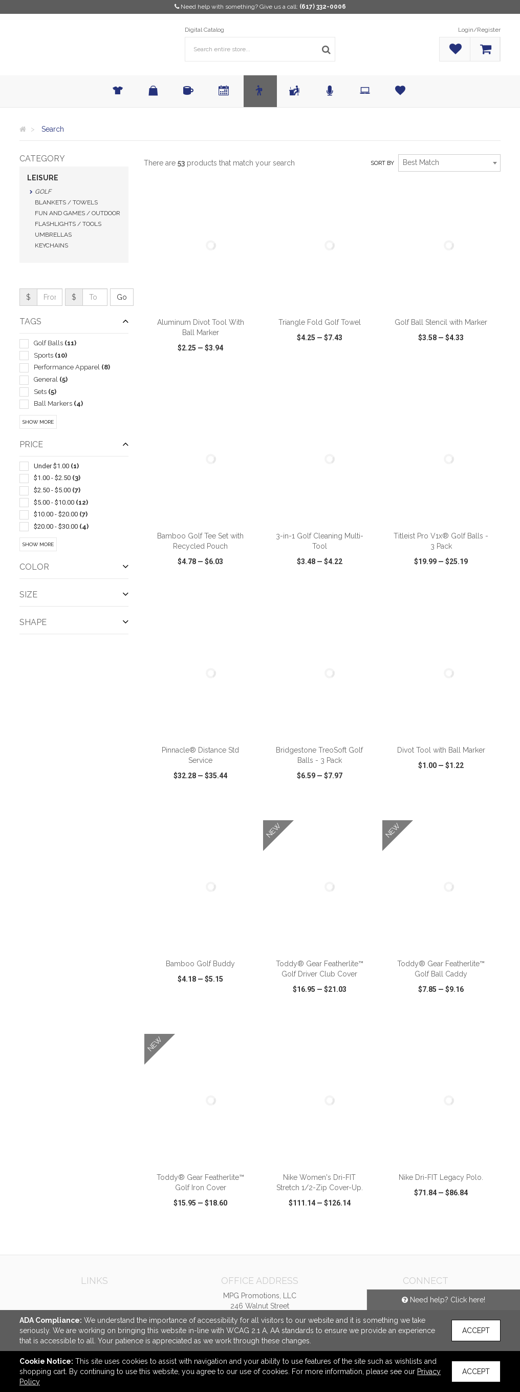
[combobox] (449, 163)
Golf (43, 191)
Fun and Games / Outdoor (77, 213)
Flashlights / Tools (68, 223)
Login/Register (479, 29)
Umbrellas (53, 234)
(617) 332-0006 (322, 6)
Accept (476, 1330)
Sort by (382, 163)
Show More (38, 422)
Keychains (51, 245)
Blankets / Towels (66, 202)
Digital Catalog (204, 29)
